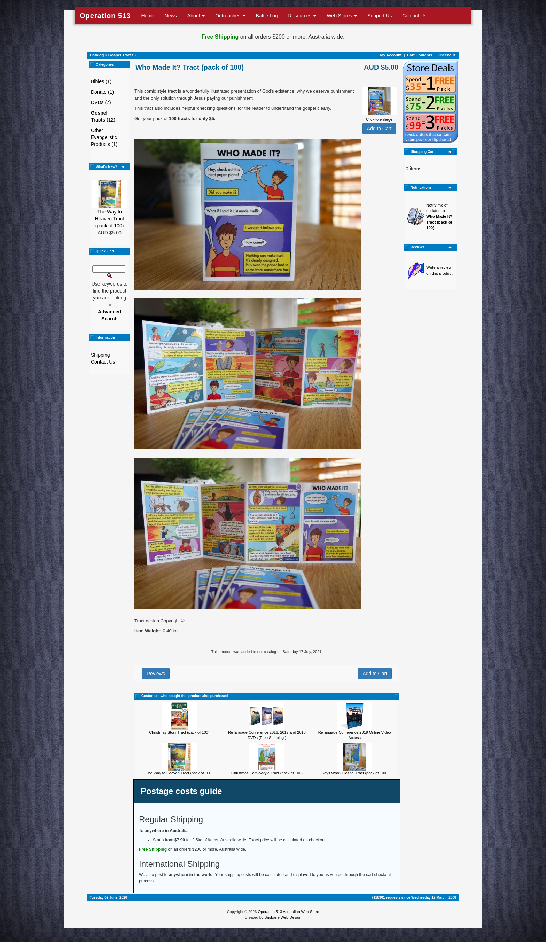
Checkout (446, 55)
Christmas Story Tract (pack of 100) (179, 732)
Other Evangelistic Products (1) (104, 137)
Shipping (100, 355)
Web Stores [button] (342, 15)
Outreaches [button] (230, 15)
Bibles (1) (101, 81)
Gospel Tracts (121, 55)
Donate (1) (102, 92)
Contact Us (414, 15)
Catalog (97, 55)
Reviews (156, 673)
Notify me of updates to (439, 216)
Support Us (379, 15)
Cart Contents (419, 55)
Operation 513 (105, 16)
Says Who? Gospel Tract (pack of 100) (355, 773)
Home (147, 15)
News (171, 15)
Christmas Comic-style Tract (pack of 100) (267, 773)
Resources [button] (302, 15)
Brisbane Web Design (282, 917)
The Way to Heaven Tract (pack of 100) (109, 218)
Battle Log (267, 15)
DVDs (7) (101, 102)
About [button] (196, 15)
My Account (390, 55)
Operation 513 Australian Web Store (288, 912)
